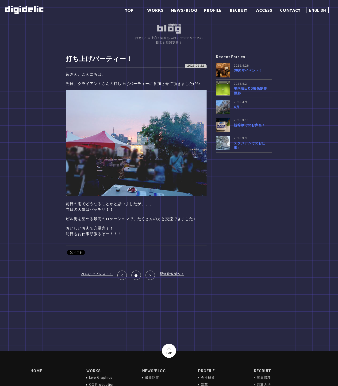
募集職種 (264, 378)
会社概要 (208, 378)
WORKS (93, 371)
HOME (36, 371)
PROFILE (206, 371)
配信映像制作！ (172, 274)
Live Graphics (100, 378)
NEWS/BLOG (154, 371)
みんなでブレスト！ (97, 274)
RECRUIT (262, 371)
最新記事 (152, 378)
